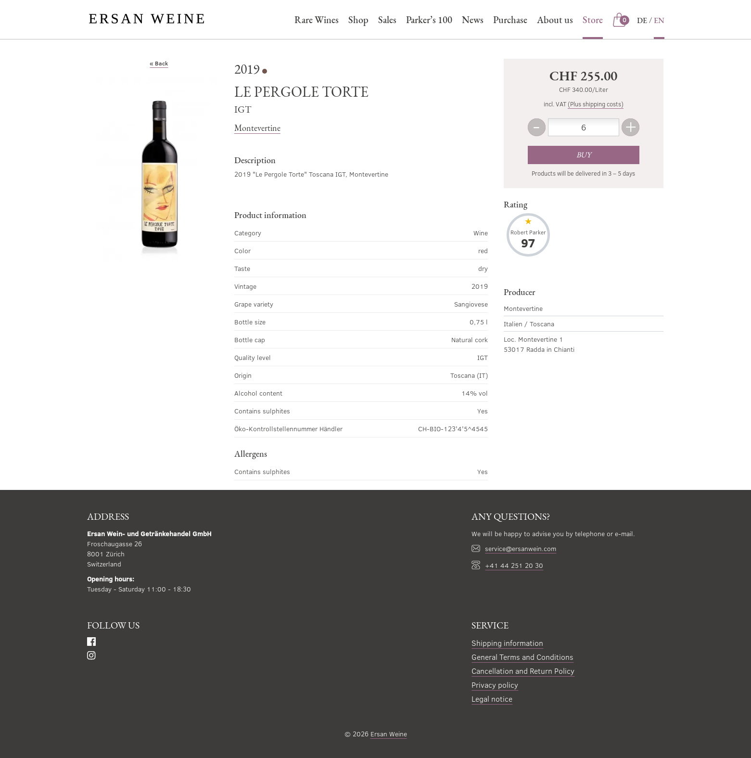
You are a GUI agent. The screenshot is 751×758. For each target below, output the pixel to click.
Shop (358, 19)
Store (593, 19)
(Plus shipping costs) (596, 104)
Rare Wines (316, 19)
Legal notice (491, 699)
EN (659, 20)
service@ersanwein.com (520, 548)
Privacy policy (494, 685)
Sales (387, 19)
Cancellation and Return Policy (522, 671)
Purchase (510, 19)
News (473, 19)
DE (642, 20)
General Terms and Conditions (522, 657)
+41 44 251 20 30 (514, 565)
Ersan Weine (388, 733)
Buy (583, 155)
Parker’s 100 (429, 19)
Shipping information (507, 643)
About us (555, 19)
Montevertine (257, 127)
